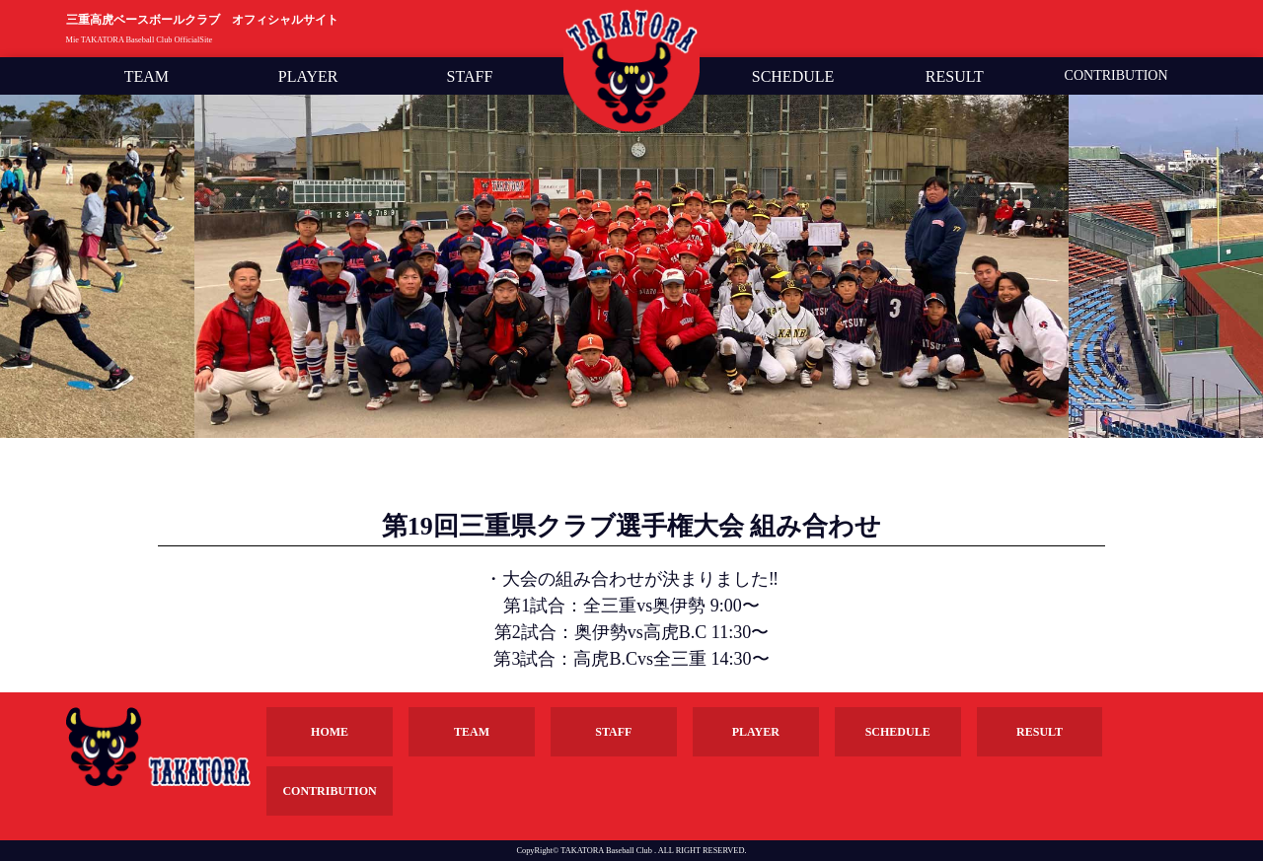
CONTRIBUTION (1116, 76)
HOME (329, 732)
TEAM (146, 77)
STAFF (470, 77)
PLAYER (308, 77)
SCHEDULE (793, 77)
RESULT (955, 77)
